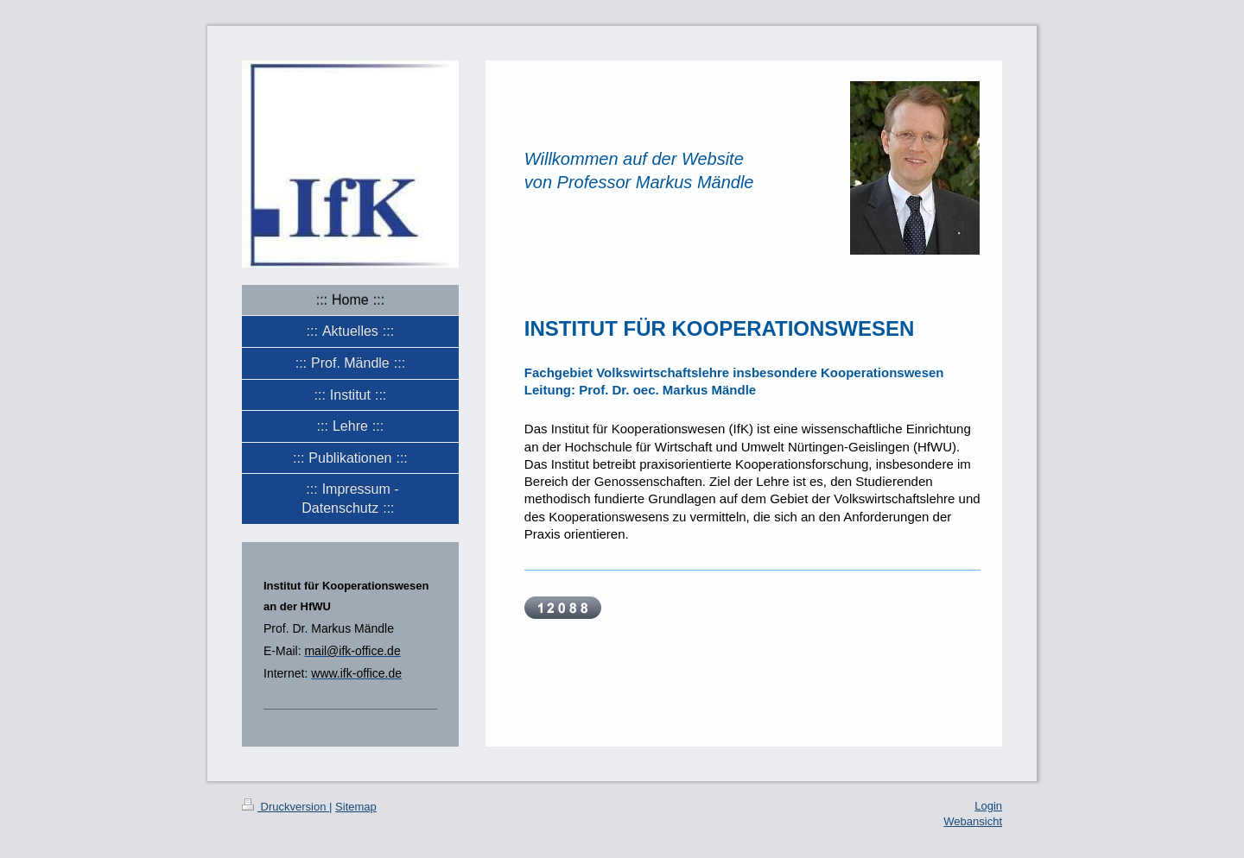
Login (988, 805)
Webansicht (972, 821)
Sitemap (356, 806)
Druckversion (285, 806)
